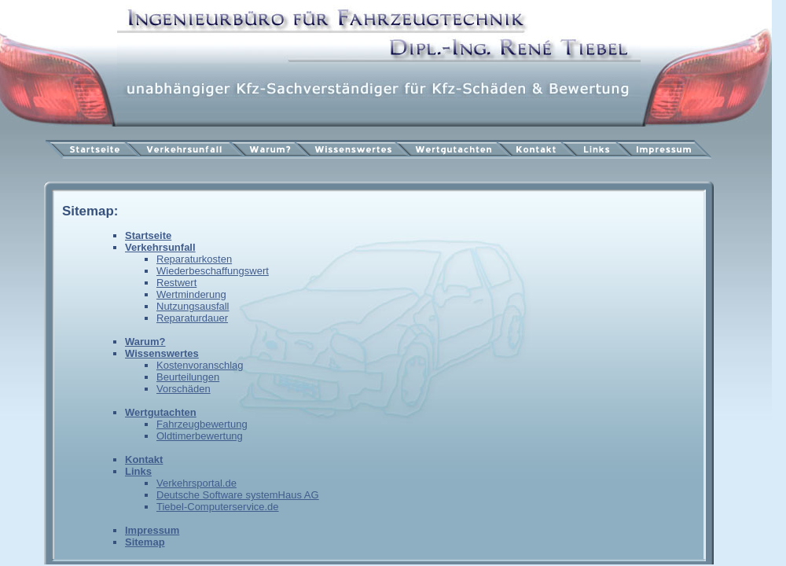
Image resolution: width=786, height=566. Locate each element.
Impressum (152, 530)
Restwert (176, 283)
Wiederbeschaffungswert (212, 271)
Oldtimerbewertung (199, 436)
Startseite (148, 235)
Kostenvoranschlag (200, 365)
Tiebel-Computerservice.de (217, 507)
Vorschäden (183, 389)
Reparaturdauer (192, 318)
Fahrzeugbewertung (202, 424)
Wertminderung (191, 294)
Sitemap (145, 542)
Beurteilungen (187, 377)
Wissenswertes (162, 353)
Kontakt (144, 459)
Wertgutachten (160, 412)
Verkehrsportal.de (196, 483)
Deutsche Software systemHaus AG (237, 495)
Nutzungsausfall (193, 306)
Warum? (145, 341)
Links (138, 471)
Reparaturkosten (194, 259)
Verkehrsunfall (160, 247)
